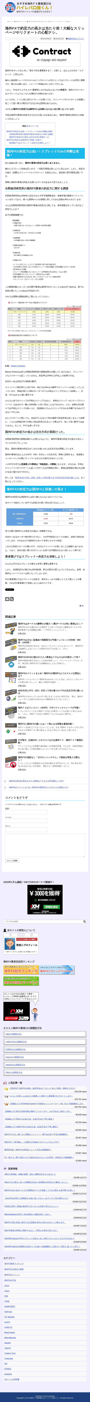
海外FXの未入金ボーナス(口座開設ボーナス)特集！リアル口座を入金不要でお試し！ (39, 1190)
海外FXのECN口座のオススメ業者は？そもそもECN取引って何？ (49, 657)
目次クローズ (32, 126)
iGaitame (8, 1374)
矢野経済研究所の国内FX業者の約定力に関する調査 (31, 134)
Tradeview (8, 1358)
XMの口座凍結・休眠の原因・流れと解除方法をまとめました (30, 1174)
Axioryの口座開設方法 (15, 1057)
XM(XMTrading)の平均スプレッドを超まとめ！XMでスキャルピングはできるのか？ (39, 1238)
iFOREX (7, 1369)
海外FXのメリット (75, 39)
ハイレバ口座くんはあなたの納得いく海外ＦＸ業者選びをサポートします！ (41, 1096)
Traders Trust (9, 1353)
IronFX (7, 1322)
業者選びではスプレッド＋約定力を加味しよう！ (30, 143)
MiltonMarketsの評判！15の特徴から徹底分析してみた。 (28, 1214)
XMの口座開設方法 (13, 1034)
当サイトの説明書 (11, 1379)
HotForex (8, 1312)
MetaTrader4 (9, 1332)
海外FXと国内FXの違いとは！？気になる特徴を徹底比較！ (46, 724)
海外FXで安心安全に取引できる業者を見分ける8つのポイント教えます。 (35, 1222)
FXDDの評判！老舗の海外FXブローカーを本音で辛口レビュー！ (31, 1206)
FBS (6, 1296)
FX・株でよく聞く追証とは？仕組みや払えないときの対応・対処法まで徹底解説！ (39, 1157)
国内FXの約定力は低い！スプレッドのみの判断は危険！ (30, 131)
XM (5, 1364)
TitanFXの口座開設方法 (15, 1065)
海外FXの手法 (10, 1280)
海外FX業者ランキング (14, 1264)
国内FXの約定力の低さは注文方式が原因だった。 (30, 137)
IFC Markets (9, 1317)
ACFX (6, 1286)
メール (8, 817)
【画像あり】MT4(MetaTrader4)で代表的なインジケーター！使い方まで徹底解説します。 (47, 1104)
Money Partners (18, 366)
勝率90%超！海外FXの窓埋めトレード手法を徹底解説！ (28, 1150)
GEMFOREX (9, 1306)
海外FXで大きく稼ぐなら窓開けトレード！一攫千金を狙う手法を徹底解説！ (36, 1134)
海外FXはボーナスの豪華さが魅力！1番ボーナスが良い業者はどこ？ (50, 624)
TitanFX (7, 1348)
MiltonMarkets (10, 1338)
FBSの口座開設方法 (14, 1072)
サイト (8, 826)
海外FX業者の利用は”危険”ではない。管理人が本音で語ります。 (31, 1230)
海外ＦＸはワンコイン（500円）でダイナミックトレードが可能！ (49, 708)
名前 (7, 809)
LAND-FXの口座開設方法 (16, 1042)
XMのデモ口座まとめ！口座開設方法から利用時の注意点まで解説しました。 (36, 1182)
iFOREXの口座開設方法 (16, 1049)
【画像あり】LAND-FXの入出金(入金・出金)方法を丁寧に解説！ (31, 1127)
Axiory (6, 1291)
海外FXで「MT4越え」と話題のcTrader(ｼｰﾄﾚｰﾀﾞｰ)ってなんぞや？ (31, 1142)
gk (83, 606)
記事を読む (22, 633)
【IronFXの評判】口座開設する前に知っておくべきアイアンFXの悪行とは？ (36, 1198)
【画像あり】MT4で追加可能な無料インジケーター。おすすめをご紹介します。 (38, 1111)
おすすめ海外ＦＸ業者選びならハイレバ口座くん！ (42, 1398)
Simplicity (51, 1396)
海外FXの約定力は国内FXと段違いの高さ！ (24, 140)
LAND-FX (8, 1327)
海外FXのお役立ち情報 (14, 1269)
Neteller (7, 1343)
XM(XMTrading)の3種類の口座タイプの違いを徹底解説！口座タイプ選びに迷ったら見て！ (42, 1246)
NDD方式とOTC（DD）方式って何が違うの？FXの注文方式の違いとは (47, 478)
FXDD (6, 1301)
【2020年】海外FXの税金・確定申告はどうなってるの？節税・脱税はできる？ (42, 1088)
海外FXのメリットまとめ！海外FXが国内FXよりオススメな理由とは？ (36, 787)
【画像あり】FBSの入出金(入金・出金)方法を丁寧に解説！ (29, 1119)
